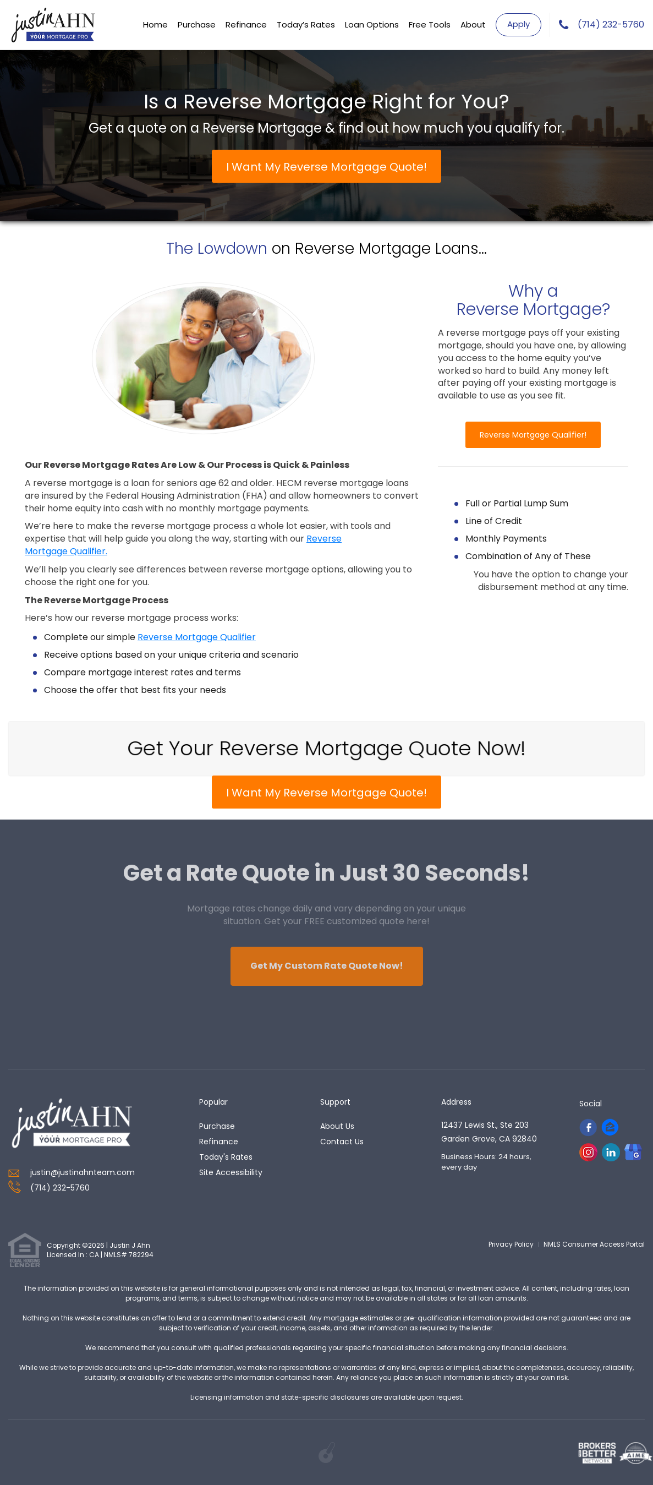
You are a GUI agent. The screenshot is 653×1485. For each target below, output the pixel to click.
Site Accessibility (230, 1172)
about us (337, 1126)
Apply (518, 24)
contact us (342, 1141)
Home (155, 24)
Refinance (246, 24)
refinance (218, 1141)
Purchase (197, 24)
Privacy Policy (511, 1244)
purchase (217, 1126)
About (473, 24)
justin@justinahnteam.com (82, 1172)
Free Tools (430, 24)
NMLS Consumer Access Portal (594, 1244)
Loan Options (372, 24)
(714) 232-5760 (611, 25)
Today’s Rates (306, 24)
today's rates (226, 1156)
